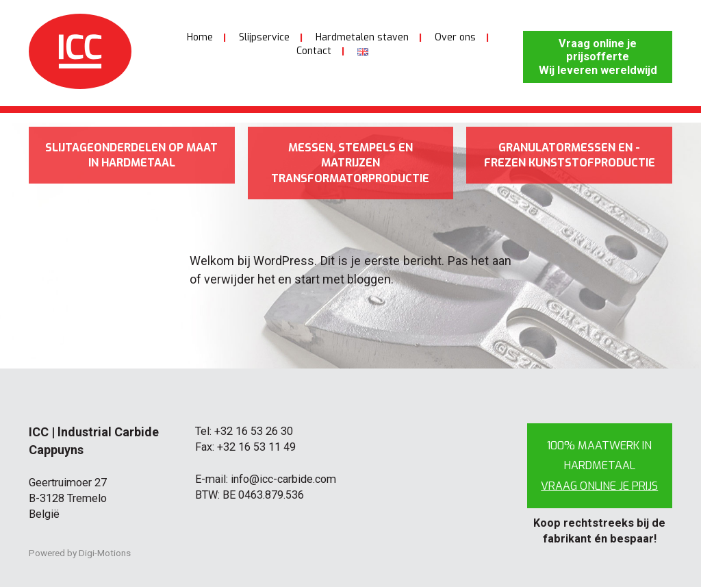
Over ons (455, 37)
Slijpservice (264, 37)
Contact (313, 51)
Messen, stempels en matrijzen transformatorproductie (350, 163)
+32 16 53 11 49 (256, 446)
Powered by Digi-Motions (80, 552)
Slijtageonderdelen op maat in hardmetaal (131, 155)
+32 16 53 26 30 (253, 431)
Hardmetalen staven (362, 37)
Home (200, 37)
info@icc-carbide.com (283, 479)
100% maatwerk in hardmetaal (599, 465)
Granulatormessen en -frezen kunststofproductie (569, 155)
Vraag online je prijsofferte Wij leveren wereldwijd (598, 57)
